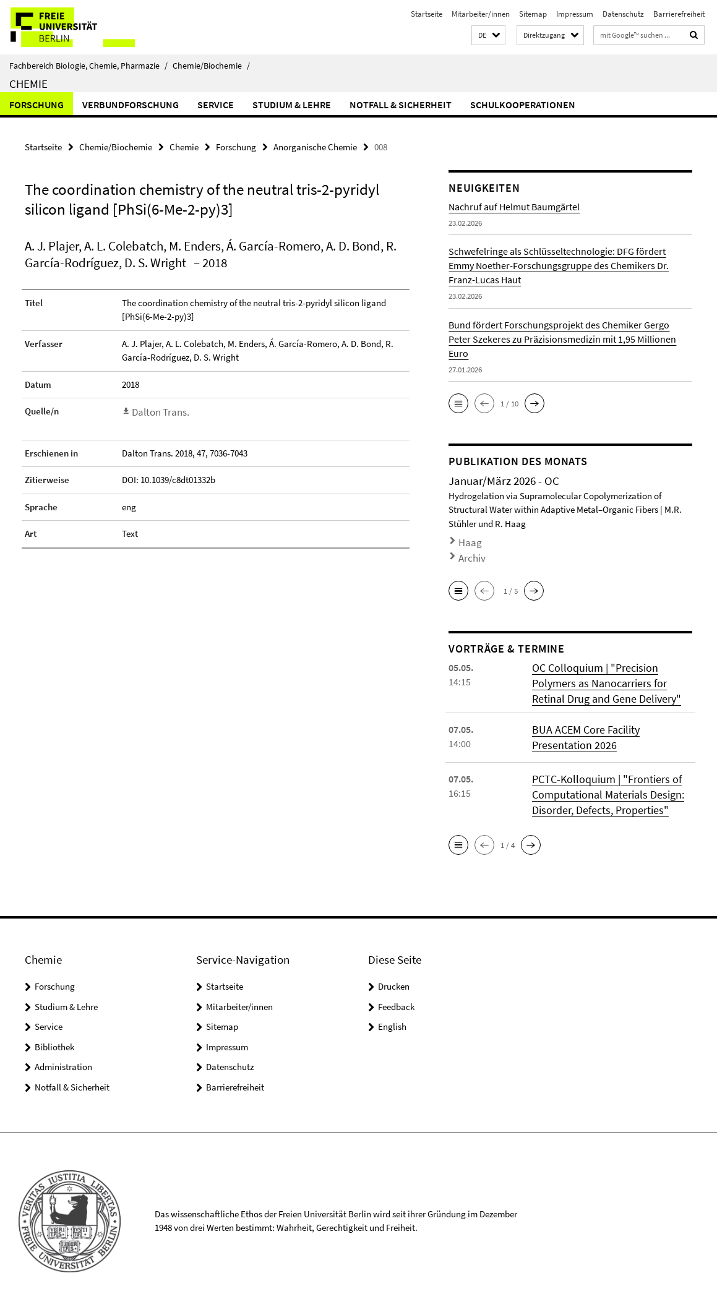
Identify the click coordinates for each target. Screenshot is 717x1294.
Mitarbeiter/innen (481, 14)
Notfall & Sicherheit (401, 104)
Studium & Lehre (291, 104)
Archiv (468, 551)
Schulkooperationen (522, 104)
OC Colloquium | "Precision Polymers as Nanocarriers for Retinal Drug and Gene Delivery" (608, 673)
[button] (488, 35)
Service (215, 104)
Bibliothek (54, 1031)
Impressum (574, 14)
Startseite (426, 14)
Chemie (28, 83)
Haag (467, 539)
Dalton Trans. (157, 410)
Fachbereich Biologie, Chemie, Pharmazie (88, 65)
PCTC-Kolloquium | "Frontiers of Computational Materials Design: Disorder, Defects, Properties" (600, 781)
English (392, 1012)
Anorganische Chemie (315, 146)
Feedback (396, 991)
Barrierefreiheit (679, 14)
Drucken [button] (394, 971)
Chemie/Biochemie (211, 65)
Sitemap (533, 14)
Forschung (36, 104)
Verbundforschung (130, 104)
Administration (63, 1052)
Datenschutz (623, 14)
